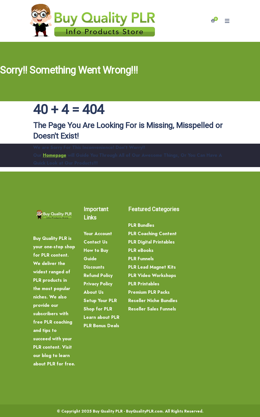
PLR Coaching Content (152, 233)
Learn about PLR (101, 317)
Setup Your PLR (100, 300)
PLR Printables (143, 284)
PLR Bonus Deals (101, 325)
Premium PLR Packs (149, 292)
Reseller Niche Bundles (153, 300)
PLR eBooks (141, 250)
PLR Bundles (141, 225)
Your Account (98, 233)
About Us (94, 292)
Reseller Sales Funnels (152, 309)
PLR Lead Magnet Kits (152, 267)
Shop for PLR (98, 309)
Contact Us (96, 242)
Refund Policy (98, 275)
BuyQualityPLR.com (144, 411)
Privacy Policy (98, 284)
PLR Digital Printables (151, 242)
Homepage (54, 155)
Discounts (94, 267)
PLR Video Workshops (152, 275)
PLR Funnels (141, 258)
